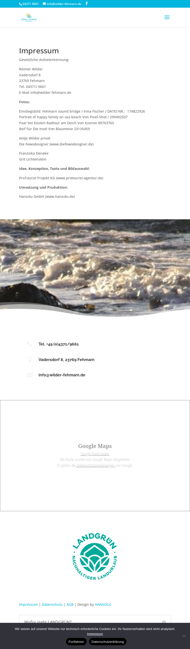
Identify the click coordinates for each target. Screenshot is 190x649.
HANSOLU (103, 604)
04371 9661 (31, 4)
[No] (183, 635)
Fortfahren (76, 642)
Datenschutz (52, 604)
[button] (167, 20)
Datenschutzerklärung (108, 642)
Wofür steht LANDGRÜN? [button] (47, 622)
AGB (70, 604)
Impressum (28, 604)
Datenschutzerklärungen (95, 465)
